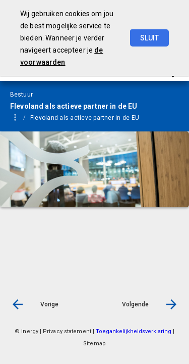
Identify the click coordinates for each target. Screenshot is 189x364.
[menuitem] (47, 117)
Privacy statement (67, 331)
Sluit (149, 38)
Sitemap (94, 343)
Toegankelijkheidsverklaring (134, 331)
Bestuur (41, 117)
